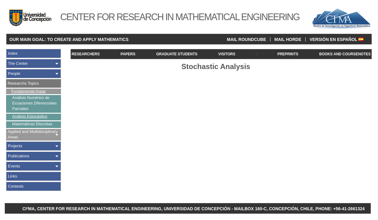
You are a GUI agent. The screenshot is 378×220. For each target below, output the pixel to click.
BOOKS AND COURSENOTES (345, 54)
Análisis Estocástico (29, 116)
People (14, 73)
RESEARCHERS (86, 54)
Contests (15, 186)
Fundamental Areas (28, 91)
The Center (18, 63)
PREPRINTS (287, 54)
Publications (18, 156)
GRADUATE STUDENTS (176, 54)
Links (12, 176)
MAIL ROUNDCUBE (246, 39)
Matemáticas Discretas (32, 124)
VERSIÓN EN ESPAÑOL (336, 39)
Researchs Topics (23, 83)
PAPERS (128, 54)
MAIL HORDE (287, 39)
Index (13, 53)
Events (14, 166)
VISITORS (226, 54)
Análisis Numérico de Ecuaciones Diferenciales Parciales (34, 103)
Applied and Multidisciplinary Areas (33, 134)
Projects (15, 146)
